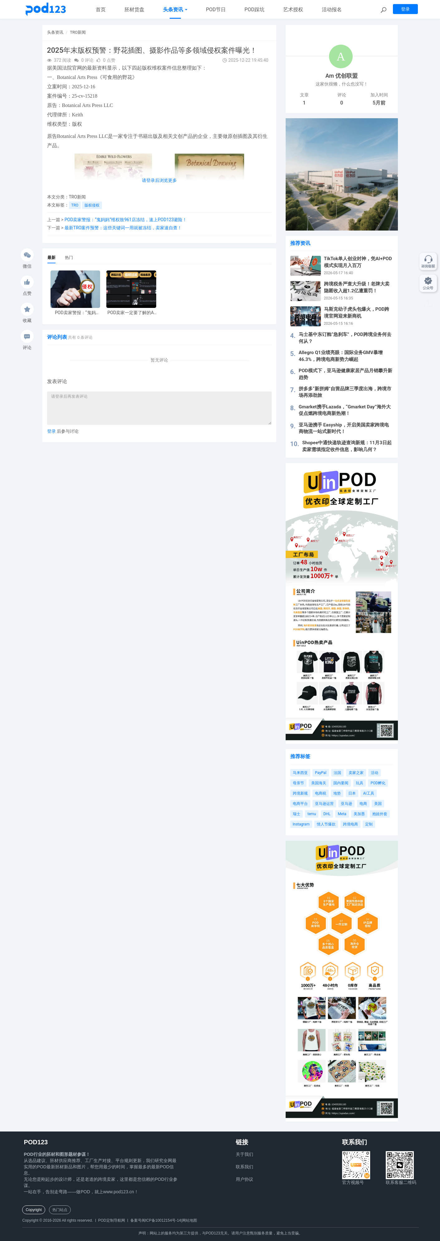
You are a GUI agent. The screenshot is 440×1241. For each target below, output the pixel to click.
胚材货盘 (134, 9)
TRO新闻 (78, 32)
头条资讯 (175, 9)
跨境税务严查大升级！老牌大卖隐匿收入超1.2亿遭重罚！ (356, 287)
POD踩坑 (254, 9)
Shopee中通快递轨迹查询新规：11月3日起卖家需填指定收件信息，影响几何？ (347, 446)
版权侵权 (92, 205)
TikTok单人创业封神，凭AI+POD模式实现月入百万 (358, 262)
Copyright (33, 1210)
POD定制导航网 (111, 1220)
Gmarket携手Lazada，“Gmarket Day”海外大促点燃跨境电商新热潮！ (345, 410)
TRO (75, 205)
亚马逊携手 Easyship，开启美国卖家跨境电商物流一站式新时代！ (344, 428)
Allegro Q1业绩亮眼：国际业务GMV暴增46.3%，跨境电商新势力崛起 (341, 356)
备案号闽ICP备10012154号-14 (155, 1220)
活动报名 (332, 9)
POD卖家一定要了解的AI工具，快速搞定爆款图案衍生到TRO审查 (131, 312)
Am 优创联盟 (342, 75)
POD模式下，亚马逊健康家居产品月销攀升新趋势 (345, 374)
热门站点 (59, 1210)
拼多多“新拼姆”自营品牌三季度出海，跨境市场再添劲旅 (345, 392)
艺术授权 (293, 9)
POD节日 (216, 9)
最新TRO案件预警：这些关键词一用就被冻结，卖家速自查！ (123, 227)
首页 (101, 9)
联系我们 (244, 1166)
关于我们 (244, 1154)
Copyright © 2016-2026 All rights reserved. (57, 1220)
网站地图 (189, 1220)
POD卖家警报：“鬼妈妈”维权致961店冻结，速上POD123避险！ (126, 219)
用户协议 (244, 1179)
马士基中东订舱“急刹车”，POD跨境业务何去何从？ (345, 338)
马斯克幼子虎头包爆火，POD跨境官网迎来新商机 (356, 312)
